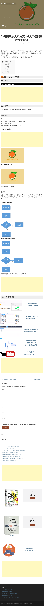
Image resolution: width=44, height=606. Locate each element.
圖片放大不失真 (6, 63)
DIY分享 (11, 10)
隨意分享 (8, 17)
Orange (23, 43)
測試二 (8, 71)
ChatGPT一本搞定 (11, 535)
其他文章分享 (5, 73)
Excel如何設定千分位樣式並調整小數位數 (10, 452)
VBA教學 (23, 10)
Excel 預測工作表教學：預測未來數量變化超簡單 (11, 454)
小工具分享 (3, 17)
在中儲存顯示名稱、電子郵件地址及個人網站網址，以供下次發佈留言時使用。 (20, 424)
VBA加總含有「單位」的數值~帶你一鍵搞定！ (11, 446)
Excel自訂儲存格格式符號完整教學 (9, 460)
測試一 (8, 69)
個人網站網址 (4, 418)
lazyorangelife (8, 3)
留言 (3, 389)
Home (2, 10)
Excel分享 (17, 10)
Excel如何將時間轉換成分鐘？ (8, 442)
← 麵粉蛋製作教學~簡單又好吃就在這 (8, 379)
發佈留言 (29, 43)
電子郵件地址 (4, 413)
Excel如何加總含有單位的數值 (8, 448)
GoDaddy (25, 603)
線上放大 (7, 64)
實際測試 (7, 68)
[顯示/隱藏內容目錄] (12, 61)
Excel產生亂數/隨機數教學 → (37, 379)
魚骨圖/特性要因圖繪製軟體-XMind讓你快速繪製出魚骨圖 (31, 343)
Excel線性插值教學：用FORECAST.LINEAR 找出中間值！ (13, 458)
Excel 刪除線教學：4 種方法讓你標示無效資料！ (11, 456)
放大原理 (7, 66)
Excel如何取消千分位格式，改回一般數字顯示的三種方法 (13, 450)
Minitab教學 (29, 10)
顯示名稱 (4, 407)
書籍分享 (7, 10)
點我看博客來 (32, 498)
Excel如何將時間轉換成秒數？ (8, 444)
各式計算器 (35, 10)
